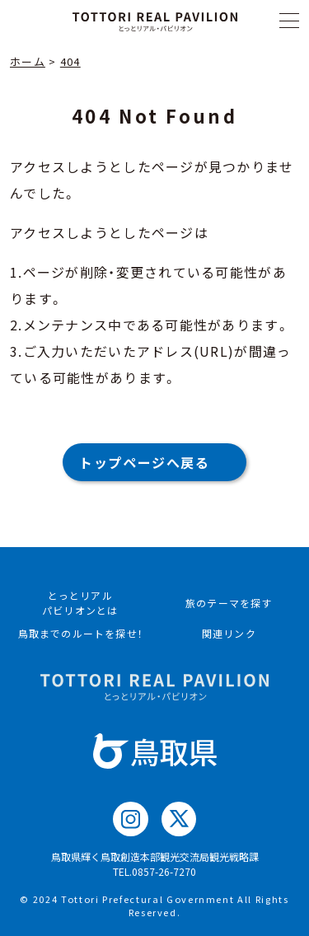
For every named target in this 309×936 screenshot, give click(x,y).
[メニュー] (289, 20)
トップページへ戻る (144, 462)
